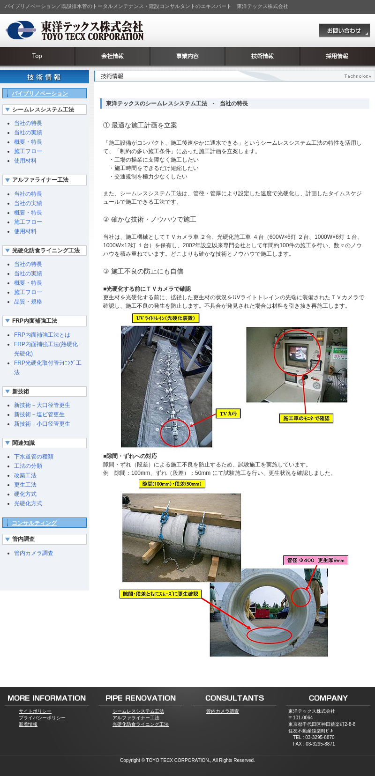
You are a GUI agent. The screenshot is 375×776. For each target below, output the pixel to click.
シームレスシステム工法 (138, 711)
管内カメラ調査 (33, 553)
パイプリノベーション (40, 93)
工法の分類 (28, 466)
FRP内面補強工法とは (42, 335)
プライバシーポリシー (42, 717)
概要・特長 (28, 142)
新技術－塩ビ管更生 (39, 414)
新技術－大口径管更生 (42, 405)
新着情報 (28, 724)
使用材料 (25, 160)
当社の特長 (28, 123)
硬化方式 (25, 494)
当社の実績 (28, 132)
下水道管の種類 (33, 456)
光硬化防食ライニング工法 (140, 724)
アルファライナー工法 (135, 717)
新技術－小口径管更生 (42, 424)
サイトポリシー (35, 711)
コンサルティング (34, 523)
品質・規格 (28, 301)
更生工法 (25, 484)
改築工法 (25, 475)
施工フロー (28, 151)
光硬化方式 (28, 503)
